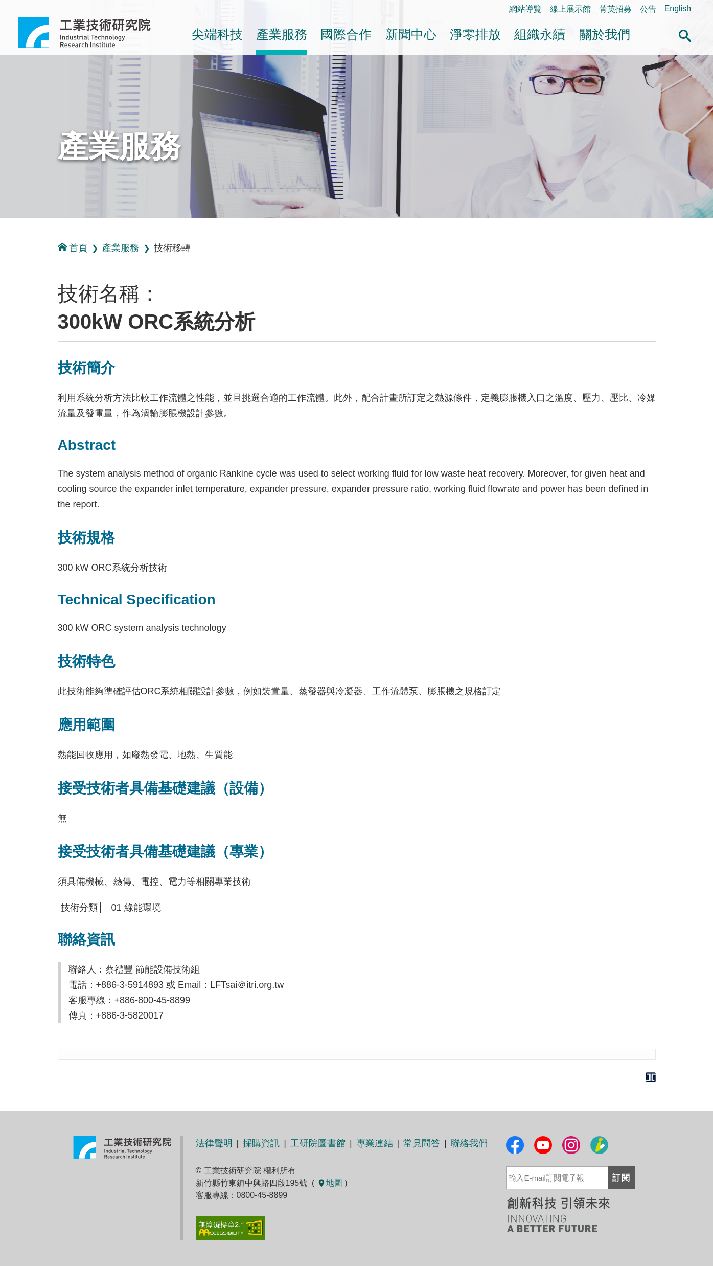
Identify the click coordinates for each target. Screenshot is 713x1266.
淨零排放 (475, 34)
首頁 (72, 247)
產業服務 (281, 34)
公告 (648, 9)
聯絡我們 (469, 1143)
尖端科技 (217, 34)
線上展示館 (570, 9)
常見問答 (421, 1143)
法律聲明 (214, 1143)
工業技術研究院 (91, 32)
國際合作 (346, 34)
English (677, 8)
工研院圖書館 (318, 1143)
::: (3, 229)
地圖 (329, 1183)
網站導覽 (525, 9)
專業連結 (374, 1143)
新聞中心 (410, 34)
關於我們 (604, 34)
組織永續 (539, 34)
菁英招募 (615, 9)
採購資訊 (261, 1143)
